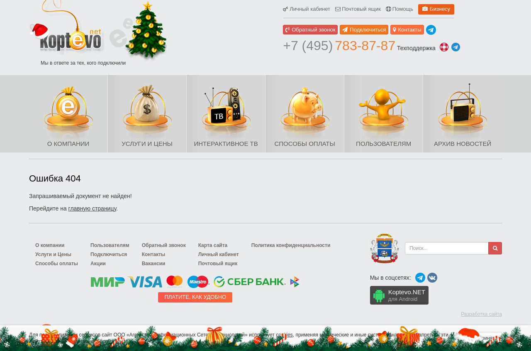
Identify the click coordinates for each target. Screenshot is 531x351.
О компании (68, 143)
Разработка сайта (481, 314)
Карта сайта (213, 245)
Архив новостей (462, 143)
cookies (284, 335)
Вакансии (154, 263)
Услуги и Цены (147, 143)
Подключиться (364, 30)
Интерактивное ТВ (226, 143)
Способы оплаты (304, 143)
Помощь (399, 9)
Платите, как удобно (195, 297)
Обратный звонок (310, 30)
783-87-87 (339, 45)
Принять (487, 338)
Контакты (407, 30)
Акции (98, 263)
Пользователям (383, 143)
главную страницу (92, 208)
